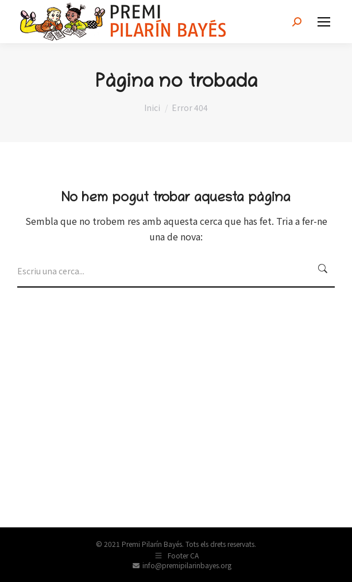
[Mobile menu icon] (324, 22)
